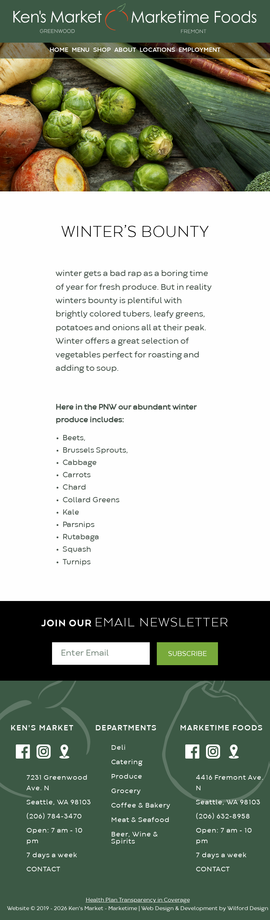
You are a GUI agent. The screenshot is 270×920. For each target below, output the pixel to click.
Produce (126, 777)
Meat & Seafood (140, 820)
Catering (127, 762)
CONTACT (43, 869)
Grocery (126, 791)
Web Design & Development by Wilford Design (204, 908)
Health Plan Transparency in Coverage (138, 900)
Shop (102, 50)
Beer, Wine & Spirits (134, 838)
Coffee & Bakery (141, 806)
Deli (118, 748)
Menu (81, 50)
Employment (199, 50)
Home (59, 50)
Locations (157, 50)
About (125, 50)
